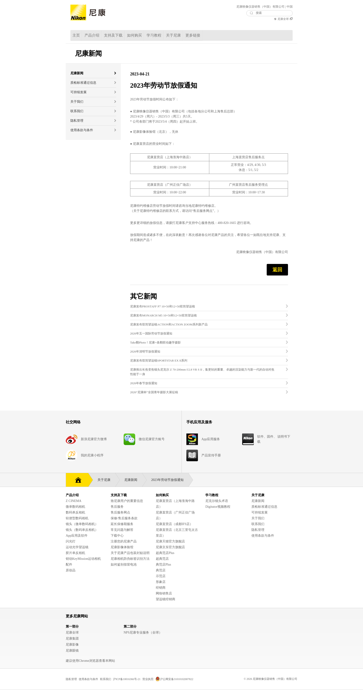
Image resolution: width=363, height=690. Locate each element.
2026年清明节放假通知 (145, 351)
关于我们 (257, 518)
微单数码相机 (75, 506)
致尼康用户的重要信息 (127, 501)
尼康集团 (72, 638)
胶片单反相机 (75, 553)
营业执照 (147, 679)
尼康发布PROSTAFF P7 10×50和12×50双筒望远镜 (162, 306)
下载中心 (117, 535)
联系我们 (257, 524)
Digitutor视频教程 (217, 506)
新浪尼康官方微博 (94, 439)
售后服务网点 (120, 512)
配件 (69, 564)
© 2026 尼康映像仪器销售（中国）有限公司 (270, 679)
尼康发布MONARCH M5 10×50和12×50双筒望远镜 (163, 315)
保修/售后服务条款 (124, 518)
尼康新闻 (133, 480)
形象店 (161, 582)
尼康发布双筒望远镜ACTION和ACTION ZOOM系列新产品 (169, 324)
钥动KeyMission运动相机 (83, 558)
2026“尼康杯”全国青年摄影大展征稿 (154, 392)
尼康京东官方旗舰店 (170, 547)
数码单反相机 (75, 512)
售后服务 (117, 506)
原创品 (70, 570)
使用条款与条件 (262, 535)
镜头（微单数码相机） (82, 524)
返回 (277, 269)
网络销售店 (164, 593)
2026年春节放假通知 (143, 383)
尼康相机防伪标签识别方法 (130, 558)
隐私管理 (257, 530)
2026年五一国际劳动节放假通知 (151, 333)
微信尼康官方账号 (152, 439)
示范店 (161, 576)
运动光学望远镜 (77, 547)
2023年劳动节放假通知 (169, 480)
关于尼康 (106, 480)
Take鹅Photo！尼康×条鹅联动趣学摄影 (155, 342)
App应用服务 (210, 439)
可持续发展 (259, 512)
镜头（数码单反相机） (82, 530)
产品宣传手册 (211, 455)
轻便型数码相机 (77, 518)
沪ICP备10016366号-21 (127, 679)
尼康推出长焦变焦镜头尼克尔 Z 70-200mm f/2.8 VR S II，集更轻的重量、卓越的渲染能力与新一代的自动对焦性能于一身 (202, 372)
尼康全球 (283, 19)
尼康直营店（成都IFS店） (174, 524)
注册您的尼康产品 (124, 541)
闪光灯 (70, 541)
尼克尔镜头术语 (216, 501)
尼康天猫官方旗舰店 (170, 541)
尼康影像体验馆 (122, 547)
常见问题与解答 (122, 530)
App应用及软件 (77, 535)
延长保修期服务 (122, 524)
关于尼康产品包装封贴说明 (130, 553)
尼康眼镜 (72, 650)
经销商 (161, 587)
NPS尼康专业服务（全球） (143, 632)
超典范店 (162, 558)
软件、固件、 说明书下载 (274, 439)
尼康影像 (72, 644)
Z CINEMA (73, 501)
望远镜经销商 (165, 599)
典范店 (161, 570)
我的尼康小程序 (92, 455)
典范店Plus (163, 564)
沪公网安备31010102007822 (174, 679)
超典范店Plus (165, 553)
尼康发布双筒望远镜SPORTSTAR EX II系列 (158, 360)
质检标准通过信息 (264, 506)
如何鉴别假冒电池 (124, 564)
